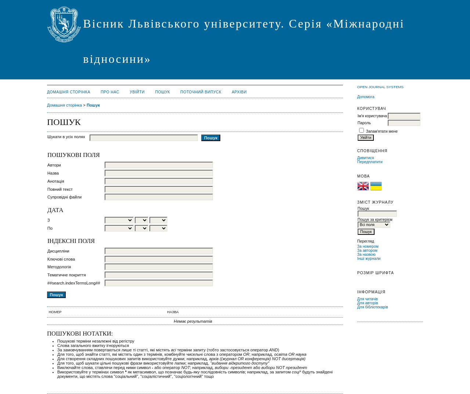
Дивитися (365, 158)
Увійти (137, 92)
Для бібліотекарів (372, 307)
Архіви (239, 92)
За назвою (366, 254)
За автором (367, 250)
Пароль (364, 123)
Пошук (162, 92)
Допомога (366, 97)
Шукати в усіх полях (66, 137)
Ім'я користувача (372, 116)
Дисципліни (58, 251)
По (50, 228)
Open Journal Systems (380, 87)
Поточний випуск (200, 92)
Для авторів (367, 303)
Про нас (110, 92)
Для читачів (367, 299)
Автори (54, 165)
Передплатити (370, 162)
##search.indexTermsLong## (73, 283)
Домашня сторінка (68, 92)
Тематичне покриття (66, 275)
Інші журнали (368, 259)
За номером (368, 246)
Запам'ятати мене (382, 131)
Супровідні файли (64, 197)
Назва (53, 173)
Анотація (55, 181)
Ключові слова (61, 259)
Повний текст (60, 189)
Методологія (59, 267)
